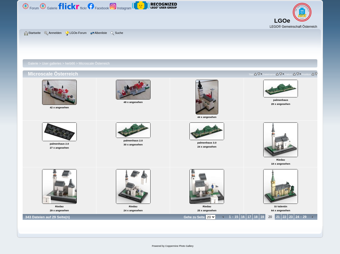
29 (304, 217)
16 (243, 217)
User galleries (51, 63)
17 (249, 217)
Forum (31, 8)
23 (291, 217)
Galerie (49, 8)
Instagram (121, 8)
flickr (73, 8)
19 (262, 217)
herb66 (70, 63)
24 (297, 217)
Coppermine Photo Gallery (179, 246)
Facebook (99, 8)
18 (255, 217)
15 (236, 217)
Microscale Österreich (94, 63)
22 (284, 217)
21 (278, 217)
